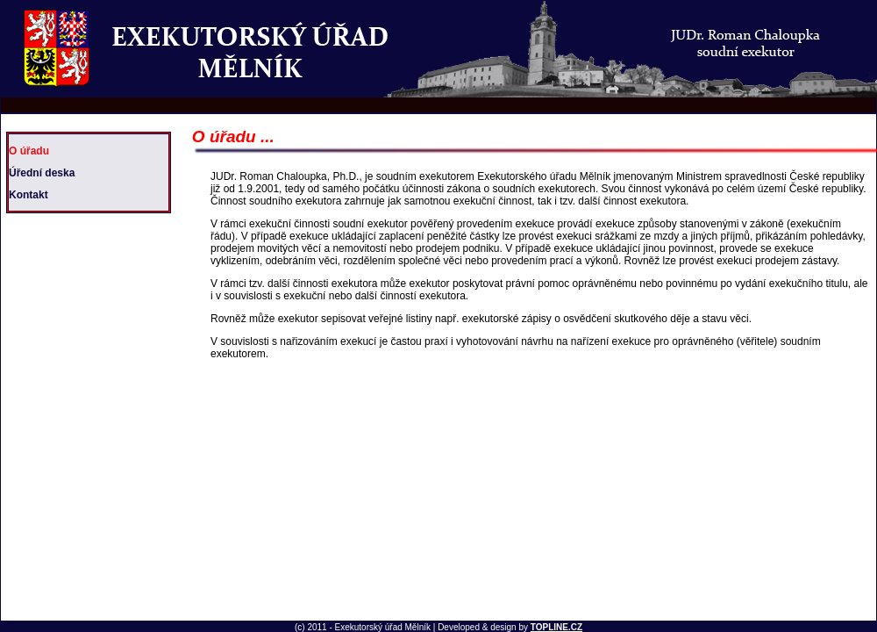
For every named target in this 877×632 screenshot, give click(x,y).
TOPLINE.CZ (556, 627)
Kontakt (28, 195)
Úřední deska (42, 173)
